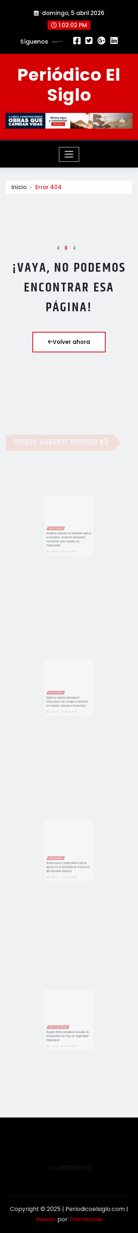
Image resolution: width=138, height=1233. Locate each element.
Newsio (46, 1219)
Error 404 (48, 189)
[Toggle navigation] (69, 154)
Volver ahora (69, 342)
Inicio (18, 189)
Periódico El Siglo (69, 85)
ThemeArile (86, 1219)
